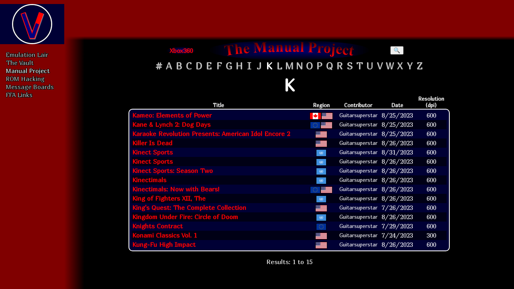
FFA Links (19, 94)
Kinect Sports (152, 152)
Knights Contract (157, 226)
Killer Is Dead (152, 143)
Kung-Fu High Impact (164, 244)
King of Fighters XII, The (169, 198)
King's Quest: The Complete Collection (189, 208)
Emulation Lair (27, 54)
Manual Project (28, 70)
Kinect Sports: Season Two (172, 171)
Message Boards (30, 86)
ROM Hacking (25, 78)
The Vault (20, 62)
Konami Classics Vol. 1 (164, 235)
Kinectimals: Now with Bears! (175, 189)
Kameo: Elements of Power (172, 115)
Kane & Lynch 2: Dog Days (171, 124)
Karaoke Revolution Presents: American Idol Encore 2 (211, 134)
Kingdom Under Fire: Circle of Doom (185, 217)
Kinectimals (149, 180)
